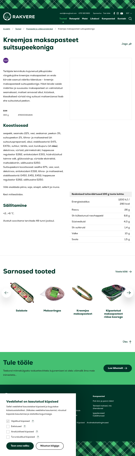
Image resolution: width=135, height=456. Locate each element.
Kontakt (122, 19)
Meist (85, 19)
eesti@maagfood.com (68, 13)
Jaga (125, 44)
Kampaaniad (108, 19)
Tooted (63, 19)
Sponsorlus (97, 13)
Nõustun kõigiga (49, 446)
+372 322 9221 (84, 13)
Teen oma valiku (20, 446)
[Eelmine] (6, 293)
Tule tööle (106, 13)
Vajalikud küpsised (20, 421)
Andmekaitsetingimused (98, 423)
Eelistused (16, 426)
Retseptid (74, 19)
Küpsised (81, 423)
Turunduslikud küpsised (23, 437)
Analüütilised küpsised (22, 432)
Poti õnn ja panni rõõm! (103, 401)
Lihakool (94, 19)
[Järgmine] (128, 293)
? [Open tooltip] (32, 421)
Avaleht (6, 29)
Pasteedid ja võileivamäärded (39, 29)
